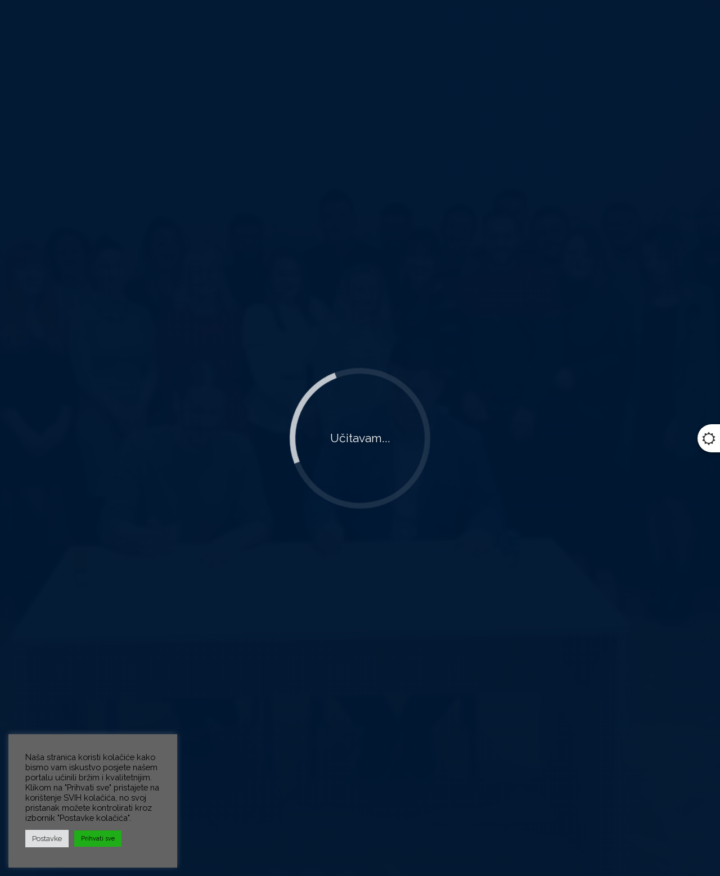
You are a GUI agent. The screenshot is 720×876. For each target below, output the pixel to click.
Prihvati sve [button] (98, 838)
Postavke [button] (47, 838)
